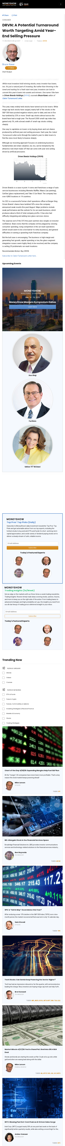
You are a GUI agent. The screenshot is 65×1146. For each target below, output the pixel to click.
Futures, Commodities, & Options (17, 704)
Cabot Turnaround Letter (12, 98)
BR (59, 861)
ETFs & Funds (10, 694)
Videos (8, 678)
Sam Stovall (20, 922)
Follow (11, 68)
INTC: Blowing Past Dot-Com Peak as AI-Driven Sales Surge (30, 1122)
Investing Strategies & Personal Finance (20, 709)
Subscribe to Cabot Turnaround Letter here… (19, 256)
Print (14, 15)
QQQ (59, 1000)
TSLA (55, 1000)
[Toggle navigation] (61, 4)
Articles (8, 673)
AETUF (45, 1073)
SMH (52, 1000)
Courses (9, 682)
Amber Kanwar (21, 1134)
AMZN (36, 1000)
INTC (59, 1143)
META (45, 1000)
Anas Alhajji (32, 375)
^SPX (59, 931)
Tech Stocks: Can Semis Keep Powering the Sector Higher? (30, 980)
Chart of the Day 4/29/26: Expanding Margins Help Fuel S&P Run (32, 770)
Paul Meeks (32, 421)
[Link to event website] (32, 299)
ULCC (55, 1073)
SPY (59, 791)
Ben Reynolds (21, 852)
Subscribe (32, 548)
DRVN (45, 41)
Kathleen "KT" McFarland (32, 467)
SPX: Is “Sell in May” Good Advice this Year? (23, 910)
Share (5, 15)
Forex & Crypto (11, 699)
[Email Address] (32, 543)
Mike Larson (20, 783)
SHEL (48, 1073)
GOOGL (41, 1000)
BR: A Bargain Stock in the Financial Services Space (27, 840)
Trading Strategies (12, 723)
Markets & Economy (13, 713)
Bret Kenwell (20, 992)
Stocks (8, 718)
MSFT (48, 1000)
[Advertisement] (32, 492)
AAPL (33, 1000)
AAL (42, 1073)
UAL (52, 1073)
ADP (57, 861)
